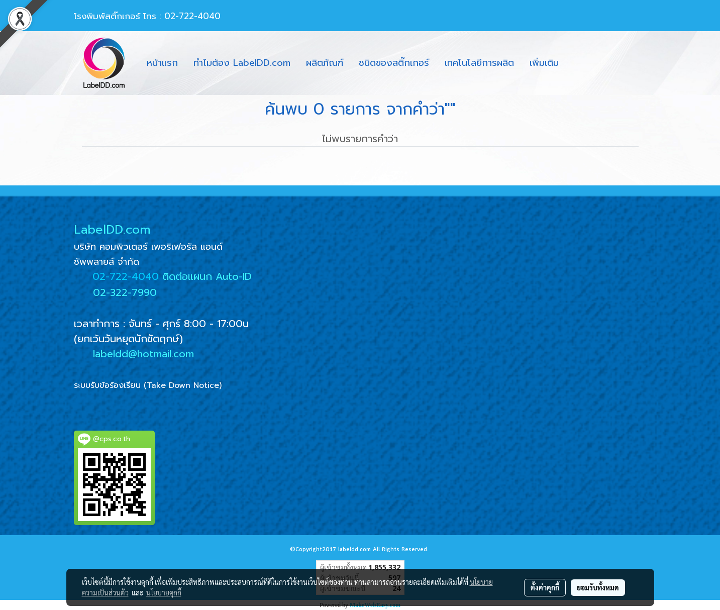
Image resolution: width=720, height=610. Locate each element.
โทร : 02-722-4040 (182, 16)
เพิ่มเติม (544, 63)
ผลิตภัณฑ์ (324, 63)
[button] (575, 63)
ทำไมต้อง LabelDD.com (241, 63)
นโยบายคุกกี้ (163, 592)
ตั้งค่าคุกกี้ (545, 587)
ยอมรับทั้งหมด (598, 587)
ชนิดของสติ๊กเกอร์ (394, 63)
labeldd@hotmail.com (143, 353)
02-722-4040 (125, 276)
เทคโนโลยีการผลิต (479, 63)
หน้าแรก (162, 63)
